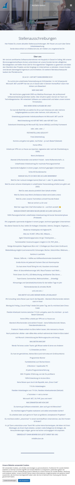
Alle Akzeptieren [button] (24, 480)
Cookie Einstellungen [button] (10, 480)
